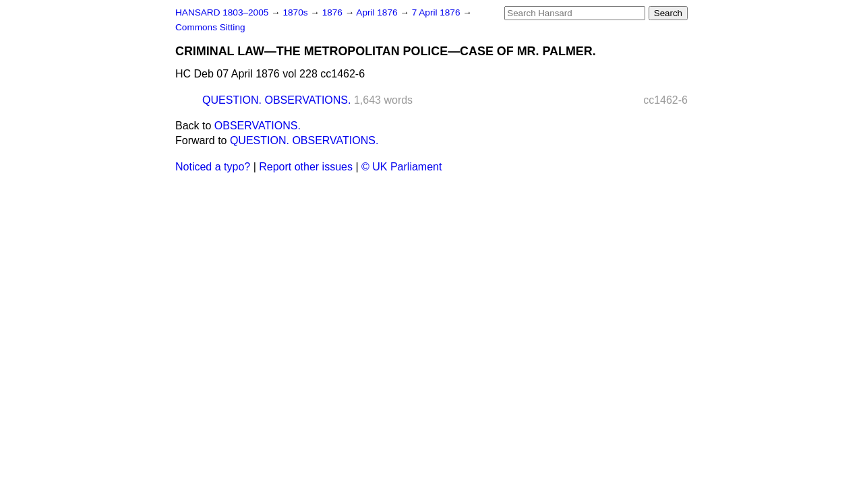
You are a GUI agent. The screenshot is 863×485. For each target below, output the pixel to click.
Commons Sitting (210, 27)
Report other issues (306, 166)
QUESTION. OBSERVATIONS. (276, 100)
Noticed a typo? (212, 166)
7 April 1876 (437, 12)
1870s (296, 12)
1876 (333, 12)
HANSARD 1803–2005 (221, 12)
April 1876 (378, 12)
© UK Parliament (401, 166)
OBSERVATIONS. (257, 125)
